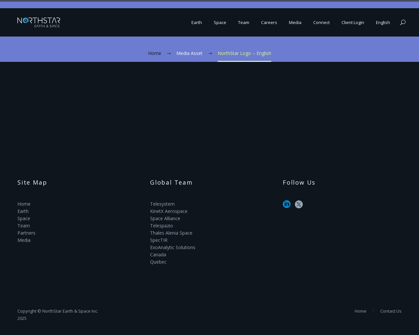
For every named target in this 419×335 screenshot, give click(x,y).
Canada (158, 254)
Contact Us (391, 311)
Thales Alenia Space (171, 233)
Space (220, 22)
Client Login (353, 22)
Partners (26, 233)
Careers (269, 22)
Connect (321, 22)
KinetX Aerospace (168, 211)
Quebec (158, 262)
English (383, 22)
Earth (196, 22)
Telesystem (162, 204)
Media (295, 22)
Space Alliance (165, 218)
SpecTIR (158, 240)
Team (243, 22)
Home (24, 204)
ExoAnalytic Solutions (172, 247)
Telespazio (161, 225)
